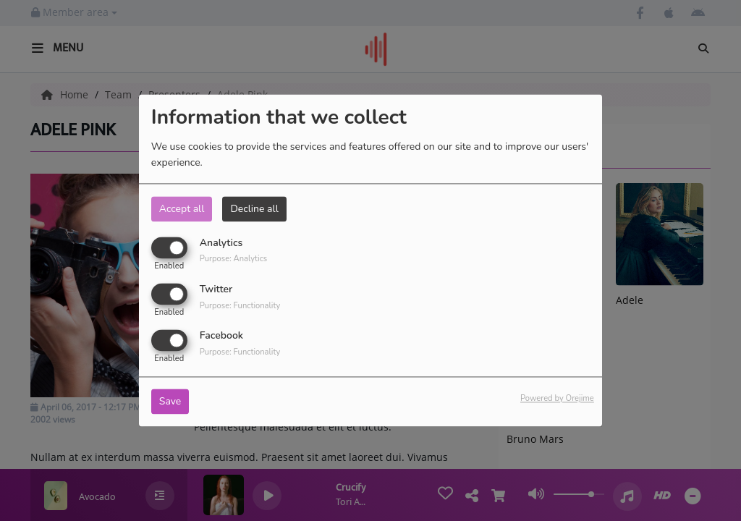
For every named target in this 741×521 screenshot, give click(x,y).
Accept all (182, 209)
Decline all (254, 209)
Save (170, 402)
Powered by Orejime (557, 399)
